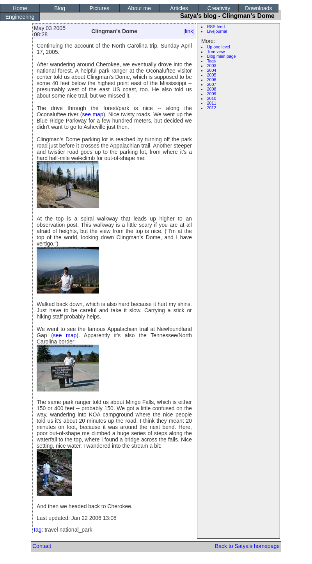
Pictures (100, 8)
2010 (211, 98)
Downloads (258, 8)
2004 (211, 70)
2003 (211, 65)
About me (139, 8)
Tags (211, 61)
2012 (211, 107)
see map (92, 114)
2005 (211, 75)
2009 (211, 93)
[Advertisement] (240, 231)
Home (19, 8)
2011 (211, 103)
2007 (211, 84)
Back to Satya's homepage (247, 546)
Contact (41, 546)
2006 (211, 79)
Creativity (218, 8)
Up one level (218, 46)
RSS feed (216, 26)
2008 (211, 89)
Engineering (20, 17)
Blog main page (221, 56)
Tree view (216, 51)
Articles (179, 8)
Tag (37, 530)
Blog (59, 8)
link (189, 31)
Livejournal (217, 31)
